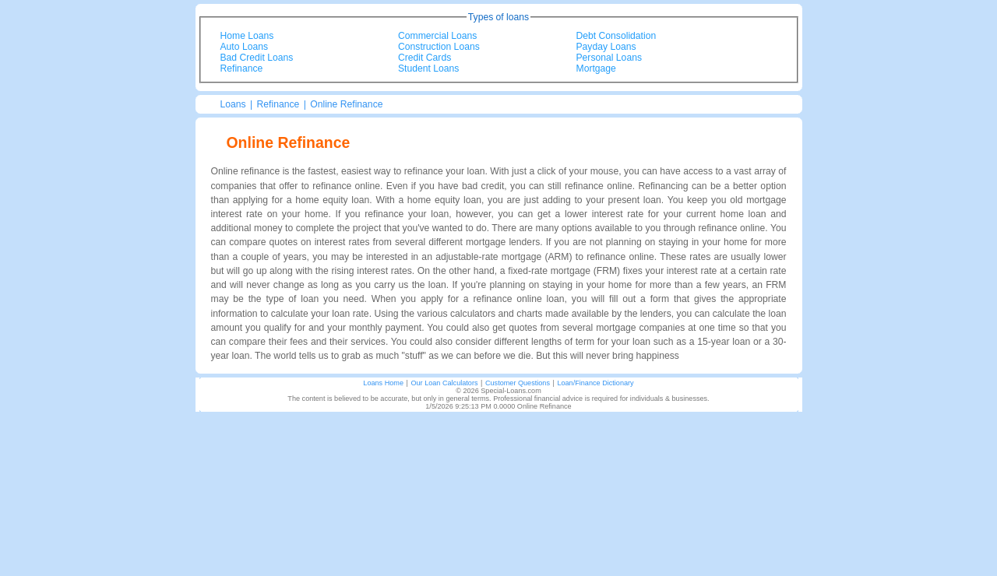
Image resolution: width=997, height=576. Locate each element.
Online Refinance (346, 104)
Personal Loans (609, 57)
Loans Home (383, 383)
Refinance (241, 68)
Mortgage (596, 68)
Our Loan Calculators (443, 383)
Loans (233, 104)
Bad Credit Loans (257, 57)
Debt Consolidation (616, 35)
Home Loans (247, 35)
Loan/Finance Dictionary (595, 383)
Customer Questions (517, 383)
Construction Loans (439, 46)
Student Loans (428, 68)
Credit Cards (424, 57)
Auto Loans (244, 46)
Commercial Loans (437, 35)
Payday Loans (606, 46)
